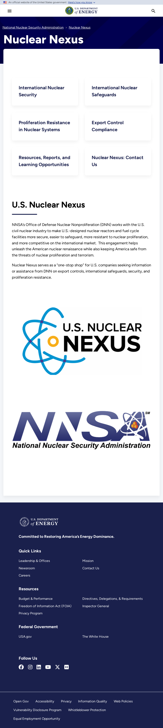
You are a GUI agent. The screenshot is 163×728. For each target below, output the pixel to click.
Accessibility (44, 701)
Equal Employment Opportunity (36, 719)
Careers (24, 575)
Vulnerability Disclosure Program (37, 710)
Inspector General (95, 606)
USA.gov (25, 636)
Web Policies (123, 701)
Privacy (66, 701)
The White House (95, 636)
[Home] (81, 14)
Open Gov (21, 701)
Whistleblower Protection (87, 710)
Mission (88, 561)
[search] (153, 11)
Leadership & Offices (34, 561)
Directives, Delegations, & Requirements (112, 599)
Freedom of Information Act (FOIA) (45, 606)
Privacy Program (30, 613)
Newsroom (27, 568)
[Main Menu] (9, 11)
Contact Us (90, 568)
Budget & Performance (36, 599)
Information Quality (92, 701)
